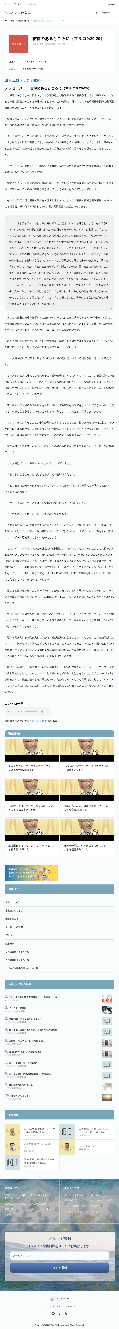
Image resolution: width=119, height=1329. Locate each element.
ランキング (10, 1215)
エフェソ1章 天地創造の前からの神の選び (30, 1074)
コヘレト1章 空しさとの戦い (23, 1063)
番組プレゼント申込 (41, 1209)
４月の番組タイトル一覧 (17, 960)
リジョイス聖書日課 (19, 1022)
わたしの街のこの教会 (102, 1200)
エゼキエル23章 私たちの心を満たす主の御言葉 (33, 1030)
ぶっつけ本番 (16, 1099)
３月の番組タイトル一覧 (17, 952)
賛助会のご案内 (38, 1203)
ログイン (95, 13)
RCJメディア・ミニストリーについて (15, 1196)
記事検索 (112, 5)
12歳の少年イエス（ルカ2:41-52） (26, 1052)
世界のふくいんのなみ (15, 1203)
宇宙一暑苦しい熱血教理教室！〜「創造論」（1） (33, 997)
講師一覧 (9, 1209)
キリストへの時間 (14, 927)
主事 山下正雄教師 (47, 44)
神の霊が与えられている (21, 1084)
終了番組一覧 (70, 1200)
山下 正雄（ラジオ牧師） (24, 80)
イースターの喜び (17, 1008)
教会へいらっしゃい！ (22, 1095)
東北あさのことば (14, 910)
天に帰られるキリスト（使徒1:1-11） (27, 1041)
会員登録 (106, 13)
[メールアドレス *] (59, 1255)
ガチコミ (9, 935)
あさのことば (11, 902)
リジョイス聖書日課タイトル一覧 (21, 968)
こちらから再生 (38, 721)
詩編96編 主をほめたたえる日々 (25, 1019)
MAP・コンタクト (40, 1195)
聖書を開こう (11, 918)
